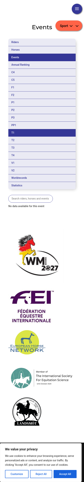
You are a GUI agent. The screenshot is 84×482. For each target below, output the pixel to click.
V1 (12, 162)
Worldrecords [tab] (19, 177)
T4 (12, 155)
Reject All (41, 474)
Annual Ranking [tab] (20, 64)
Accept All (65, 474)
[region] (41, 462)
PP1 (13, 125)
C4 (12, 72)
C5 (12, 79)
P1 (12, 102)
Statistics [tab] (16, 185)
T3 (12, 147)
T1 (12, 132)
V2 (12, 170)
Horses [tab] (15, 49)
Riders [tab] (15, 42)
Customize (17, 474)
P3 (12, 117)
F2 (12, 95)
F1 (12, 87)
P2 (12, 110)
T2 (12, 140)
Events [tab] (15, 57)
